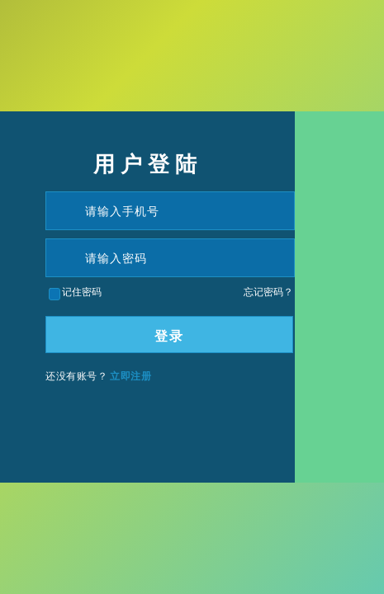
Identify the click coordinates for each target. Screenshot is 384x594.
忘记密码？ (268, 292)
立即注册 (130, 376)
